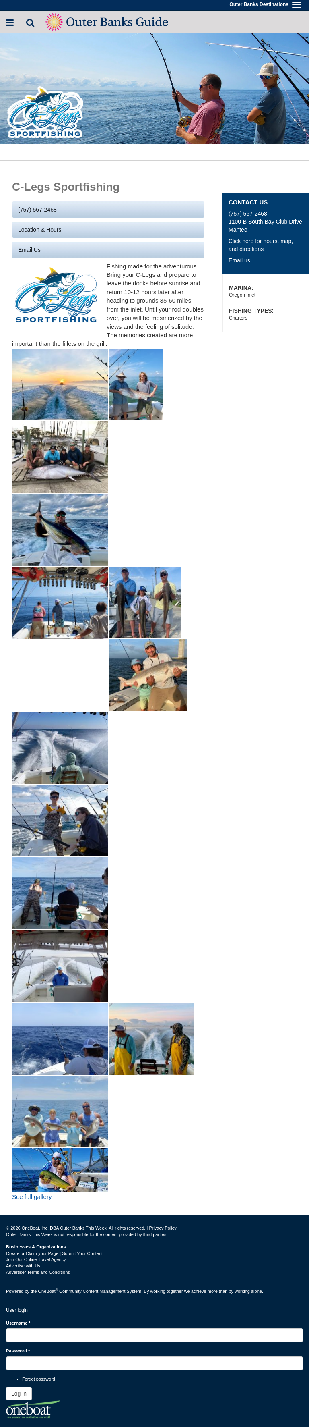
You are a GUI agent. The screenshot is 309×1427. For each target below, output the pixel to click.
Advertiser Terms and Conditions (38, 1272)
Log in (19, 1393)
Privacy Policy (162, 1228)
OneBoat (48, 1291)
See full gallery (32, 1196)
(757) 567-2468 (37, 209)
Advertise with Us (23, 1265)
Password (18, 1350)
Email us (29, 250)
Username (18, 1323)
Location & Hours (39, 229)
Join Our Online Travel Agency (36, 1259)
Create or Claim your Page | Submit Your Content (54, 1253)
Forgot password (38, 1379)
